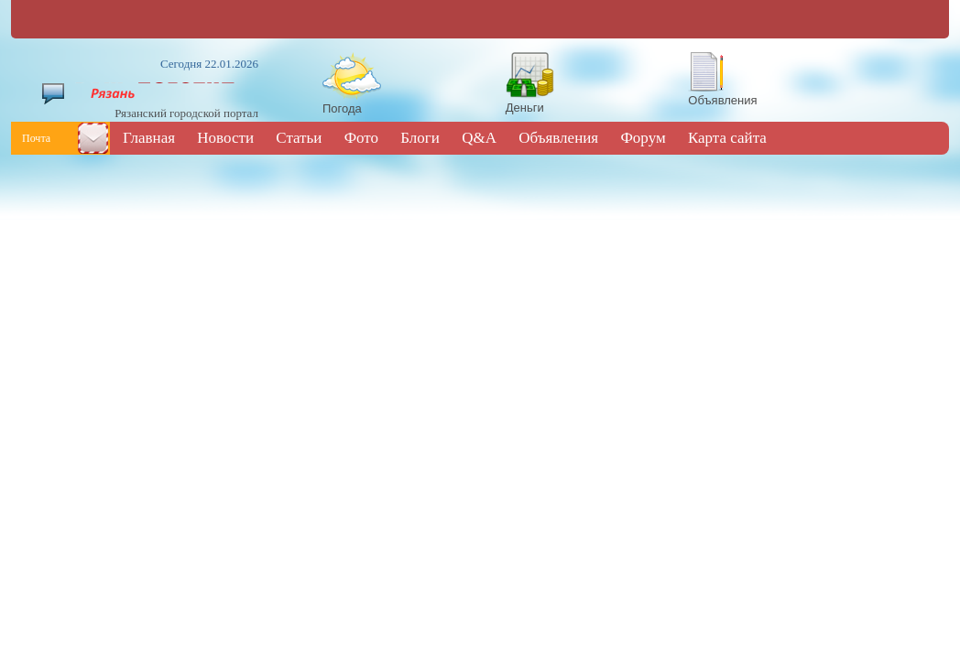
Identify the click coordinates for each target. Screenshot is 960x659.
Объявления (722, 100)
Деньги (525, 107)
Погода (342, 108)
